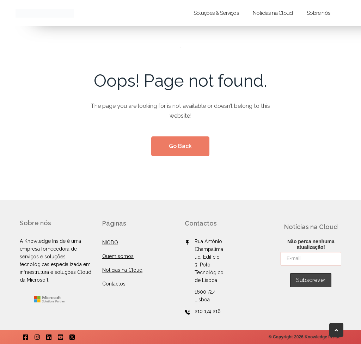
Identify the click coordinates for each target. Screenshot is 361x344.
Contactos (114, 284)
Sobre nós (318, 13)
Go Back (180, 146)
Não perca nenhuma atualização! (311, 244)
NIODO (110, 242)
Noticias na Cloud (122, 270)
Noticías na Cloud (273, 13)
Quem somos (118, 256)
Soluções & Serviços (216, 13)
